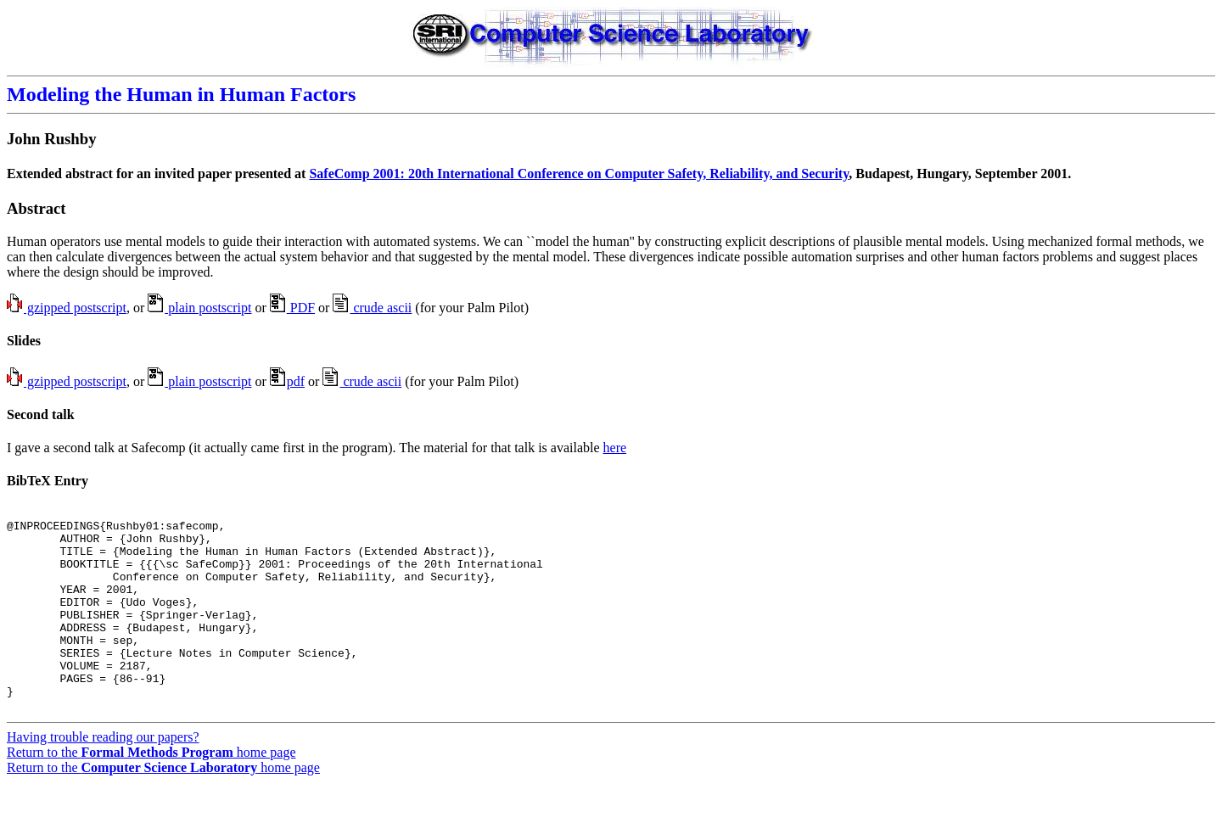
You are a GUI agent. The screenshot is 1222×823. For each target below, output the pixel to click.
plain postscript (199, 307)
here (615, 447)
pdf (287, 381)
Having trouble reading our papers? (103, 777)
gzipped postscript (66, 307)
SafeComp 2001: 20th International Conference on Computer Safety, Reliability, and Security (579, 173)
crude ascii (372, 307)
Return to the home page (151, 793)
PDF (292, 307)
